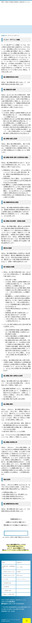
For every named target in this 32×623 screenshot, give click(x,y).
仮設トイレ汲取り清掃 (9, 594)
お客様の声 (19, 562)
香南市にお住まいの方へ (9, 575)
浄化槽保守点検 (7, 583)
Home (3, 35)
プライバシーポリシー (13, 35)
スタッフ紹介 (19, 567)
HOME (3, 562)
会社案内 (18, 571)
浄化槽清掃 (6, 586)
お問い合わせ (19, 575)
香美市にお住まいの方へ (9, 571)
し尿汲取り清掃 (7, 590)
